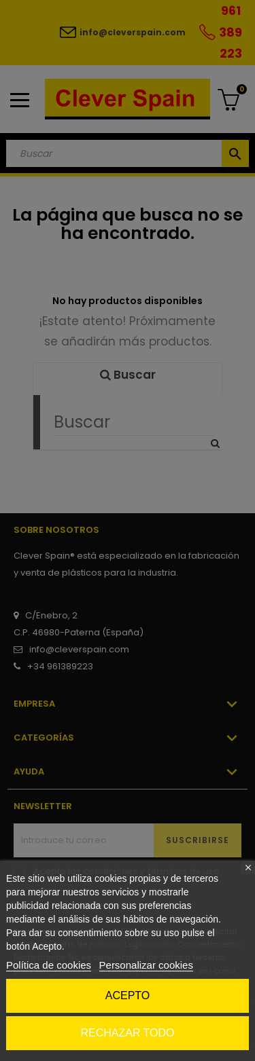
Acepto (127, 995)
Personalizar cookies (146, 965)
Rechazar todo (127, 1033)
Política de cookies (48, 965)
